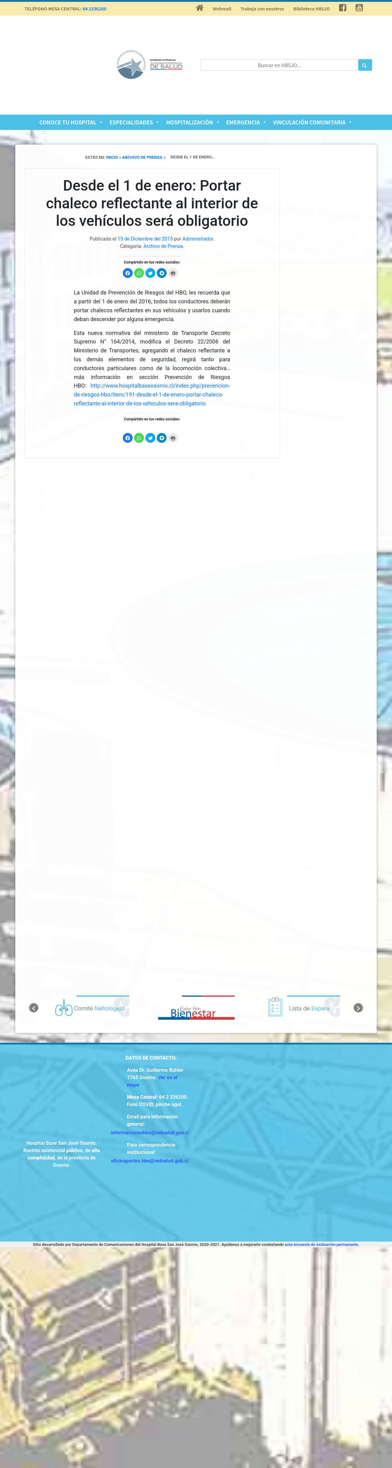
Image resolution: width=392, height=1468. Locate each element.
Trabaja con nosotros (262, 9)
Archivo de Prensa (163, 246)
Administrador (198, 239)
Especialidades (135, 122)
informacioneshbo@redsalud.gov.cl (150, 1133)
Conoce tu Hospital (72, 122)
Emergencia (246, 122)
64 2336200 (95, 9)
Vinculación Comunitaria (313, 122)
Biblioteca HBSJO (311, 9)
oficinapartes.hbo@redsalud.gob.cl (149, 1161)
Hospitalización (193, 122)
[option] (91, 1008)
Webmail (222, 9)
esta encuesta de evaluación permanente (321, 1244)
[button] (33, 1007)
